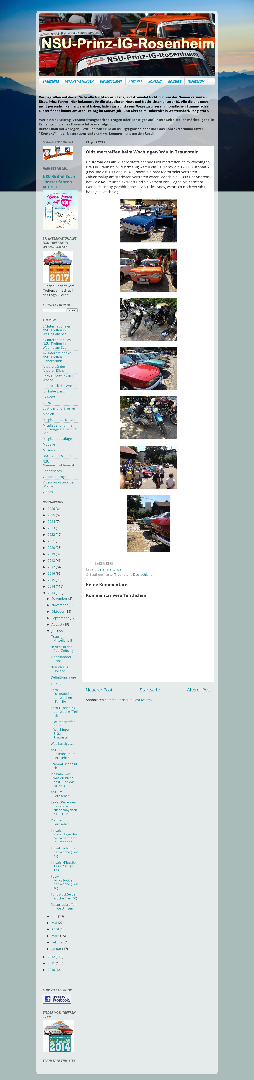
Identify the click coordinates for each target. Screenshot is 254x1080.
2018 (52, 560)
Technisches (52, 471)
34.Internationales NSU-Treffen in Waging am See (57, 330)
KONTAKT (155, 82)
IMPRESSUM (196, 82)
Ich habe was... (54, 391)
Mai (54, 922)
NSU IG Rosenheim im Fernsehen (63, 754)
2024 (52, 521)
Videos (48, 492)
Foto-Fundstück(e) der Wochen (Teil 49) (62, 696)
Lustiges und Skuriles (59, 408)
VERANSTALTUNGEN (79, 82)
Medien (48, 414)
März (55, 936)
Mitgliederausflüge (57, 438)
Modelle (49, 444)
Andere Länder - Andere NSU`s (55, 368)
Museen (49, 450)
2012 (52, 957)
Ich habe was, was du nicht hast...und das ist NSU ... (63, 780)
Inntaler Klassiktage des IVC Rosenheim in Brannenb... (64, 836)
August (57, 624)
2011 (52, 963)
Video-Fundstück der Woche (59, 484)
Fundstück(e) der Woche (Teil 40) (64, 896)
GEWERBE (174, 82)
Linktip (56, 683)
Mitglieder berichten (59, 419)
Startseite (150, 690)
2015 (52, 580)
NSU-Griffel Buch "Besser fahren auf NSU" (59, 182)
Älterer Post (199, 690)
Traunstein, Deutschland (133, 574)
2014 (52, 586)
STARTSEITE (51, 82)
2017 (52, 567)
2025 (52, 515)
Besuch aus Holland (59, 669)
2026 (52, 508)
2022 (52, 534)
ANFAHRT (135, 82)
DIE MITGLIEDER (111, 82)
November (60, 605)
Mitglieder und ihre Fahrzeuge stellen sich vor (60, 429)
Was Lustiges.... (62, 743)
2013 (52, 593)
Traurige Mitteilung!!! (61, 638)
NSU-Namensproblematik (59, 463)
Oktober (58, 611)
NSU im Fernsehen (60, 794)
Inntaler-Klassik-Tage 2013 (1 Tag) (63, 866)
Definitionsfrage (63, 677)
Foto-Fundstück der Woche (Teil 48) (64, 712)
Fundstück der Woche (59, 386)
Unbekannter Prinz (61, 659)
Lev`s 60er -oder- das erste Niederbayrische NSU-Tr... (64, 808)
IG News (49, 397)
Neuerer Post (99, 690)
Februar (58, 942)
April (55, 929)
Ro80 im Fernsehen (60, 822)
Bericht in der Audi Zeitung (62, 649)
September (60, 618)
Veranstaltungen (110, 569)
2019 (52, 554)
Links (47, 402)
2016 (52, 573)
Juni (54, 916)
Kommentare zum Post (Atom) (128, 700)
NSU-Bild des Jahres (58, 455)
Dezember (59, 598)
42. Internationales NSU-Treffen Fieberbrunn (57, 357)
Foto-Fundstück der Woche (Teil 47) (64, 852)
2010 (52, 969)
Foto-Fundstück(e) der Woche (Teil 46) (64, 882)
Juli (54, 631)
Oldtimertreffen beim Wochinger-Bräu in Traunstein (63, 729)
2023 (52, 528)
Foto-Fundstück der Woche (58, 378)
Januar (56, 948)
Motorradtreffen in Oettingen (63, 906)
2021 (52, 541)
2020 (52, 547)
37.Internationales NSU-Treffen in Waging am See (57, 344)
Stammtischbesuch (64, 766)
